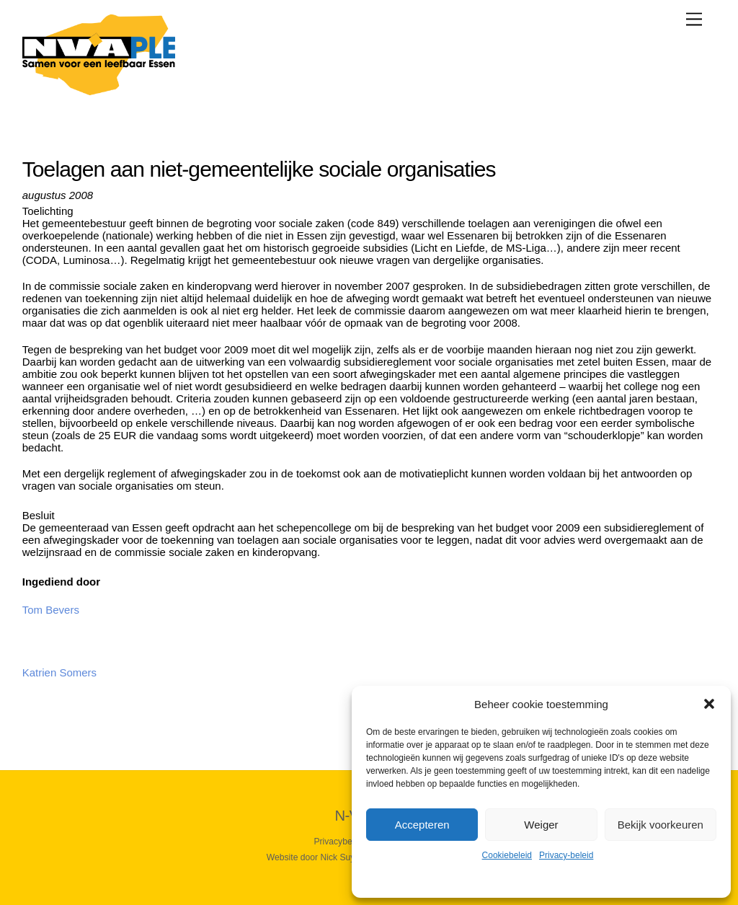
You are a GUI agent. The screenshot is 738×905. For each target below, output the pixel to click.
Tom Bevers (50, 610)
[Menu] (694, 19)
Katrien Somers (59, 672)
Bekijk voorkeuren (660, 824)
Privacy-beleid (566, 855)
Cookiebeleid (507, 855)
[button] (709, 704)
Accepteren (422, 824)
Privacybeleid (339, 841)
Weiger (541, 824)
